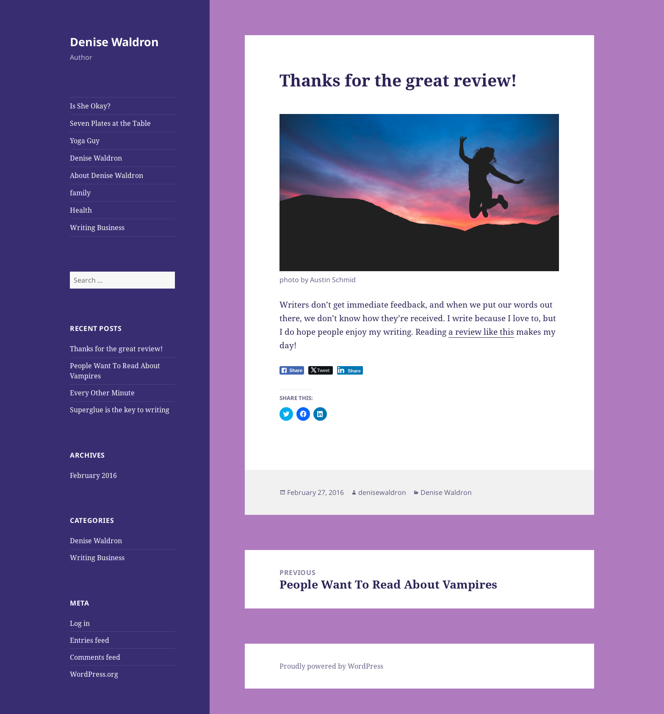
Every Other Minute (102, 392)
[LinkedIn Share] (350, 370)
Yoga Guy (85, 140)
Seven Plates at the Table (110, 123)
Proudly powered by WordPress (331, 666)
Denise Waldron (114, 42)
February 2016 (93, 475)
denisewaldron (382, 492)
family (80, 192)
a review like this (481, 331)
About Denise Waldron (106, 175)
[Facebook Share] (291, 370)
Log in (80, 623)
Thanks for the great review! (116, 348)
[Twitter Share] (320, 370)
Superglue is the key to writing (119, 409)
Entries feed (89, 640)
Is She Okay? (90, 106)
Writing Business (97, 227)
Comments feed (95, 657)
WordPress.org (94, 674)
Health (81, 210)
